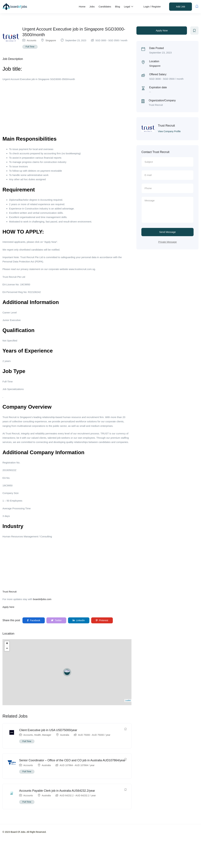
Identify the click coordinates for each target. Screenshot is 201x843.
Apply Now (162, 30)
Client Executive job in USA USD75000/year (48, 730)
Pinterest (102, 620)
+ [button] (7, 643)
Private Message (167, 241)
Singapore (50, 40)
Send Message (167, 232)
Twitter (56, 620)
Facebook (33, 620)
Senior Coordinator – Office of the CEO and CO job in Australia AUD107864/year (72, 760)
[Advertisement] (66, 108)
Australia (64, 735)
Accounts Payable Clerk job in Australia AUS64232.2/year (57, 790)
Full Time (30, 46)
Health (37, 735)
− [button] (7, 648)
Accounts (31, 40)
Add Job (180, 6)
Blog (117, 6)
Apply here (8, 607)
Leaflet (128, 700)
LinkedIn (79, 620)
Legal (128, 6)
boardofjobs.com (42, 599)
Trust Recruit (9, 591)
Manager (46, 735)
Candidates (105, 6)
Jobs (92, 6)
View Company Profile (169, 131)
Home (82, 6)
